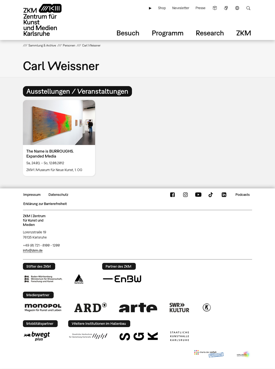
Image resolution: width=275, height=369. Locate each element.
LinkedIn (224, 194)
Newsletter (180, 8)
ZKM (243, 33)
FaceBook (172, 194)
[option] (61, 138)
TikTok (211, 194)
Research (210, 33)
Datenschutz (58, 195)
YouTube (198, 194)
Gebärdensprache (226, 8)
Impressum (32, 195)
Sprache (237, 8)
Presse (200, 8)
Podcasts (242, 195)
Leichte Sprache (215, 8)
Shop (162, 8)
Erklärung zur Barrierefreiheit (45, 204)
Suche (248, 8)
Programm (168, 33)
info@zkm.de (33, 250)
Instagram (185, 194)
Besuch (127, 33)
